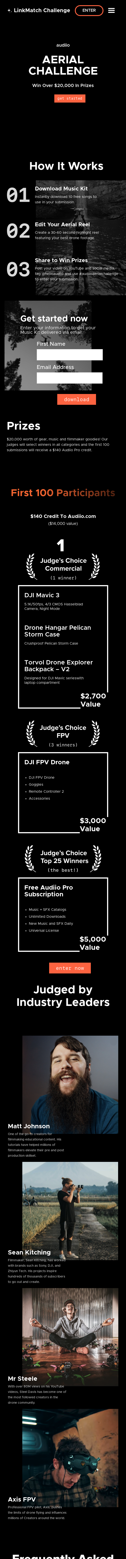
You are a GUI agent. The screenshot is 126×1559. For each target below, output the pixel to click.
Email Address (55, 367)
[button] (111, 10)
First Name (51, 344)
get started (69, 98)
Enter (89, 11)
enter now (70, 968)
